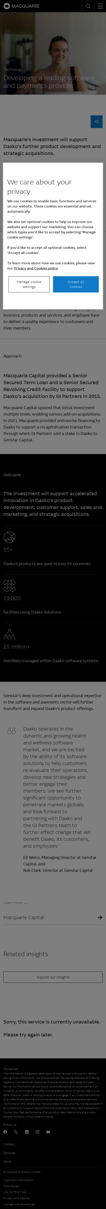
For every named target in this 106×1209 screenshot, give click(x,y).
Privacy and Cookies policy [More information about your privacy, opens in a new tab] (36, 268)
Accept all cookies (76, 284)
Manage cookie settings (29, 284)
